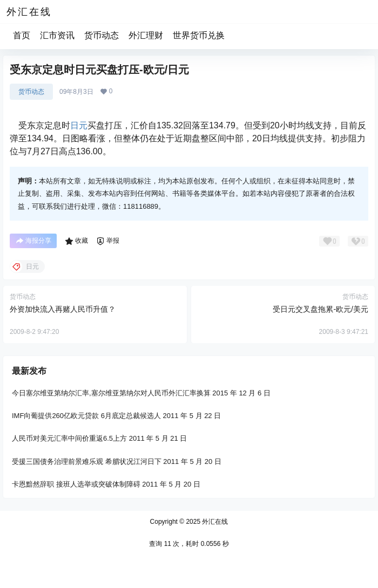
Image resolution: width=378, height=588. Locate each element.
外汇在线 (214, 521)
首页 (21, 35)
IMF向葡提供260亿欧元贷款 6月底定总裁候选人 (86, 416)
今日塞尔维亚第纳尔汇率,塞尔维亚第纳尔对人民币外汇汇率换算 (111, 393)
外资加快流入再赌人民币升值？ (63, 309)
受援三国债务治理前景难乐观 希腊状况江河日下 (86, 461)
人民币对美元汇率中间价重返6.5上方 (69, 438)
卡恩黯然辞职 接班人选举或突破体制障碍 (76, 484)
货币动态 (101, 35)
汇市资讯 (57, 35)
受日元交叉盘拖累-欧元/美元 (320, 309)
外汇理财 (146, 35)
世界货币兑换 (199, 35)
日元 (78, 125)
